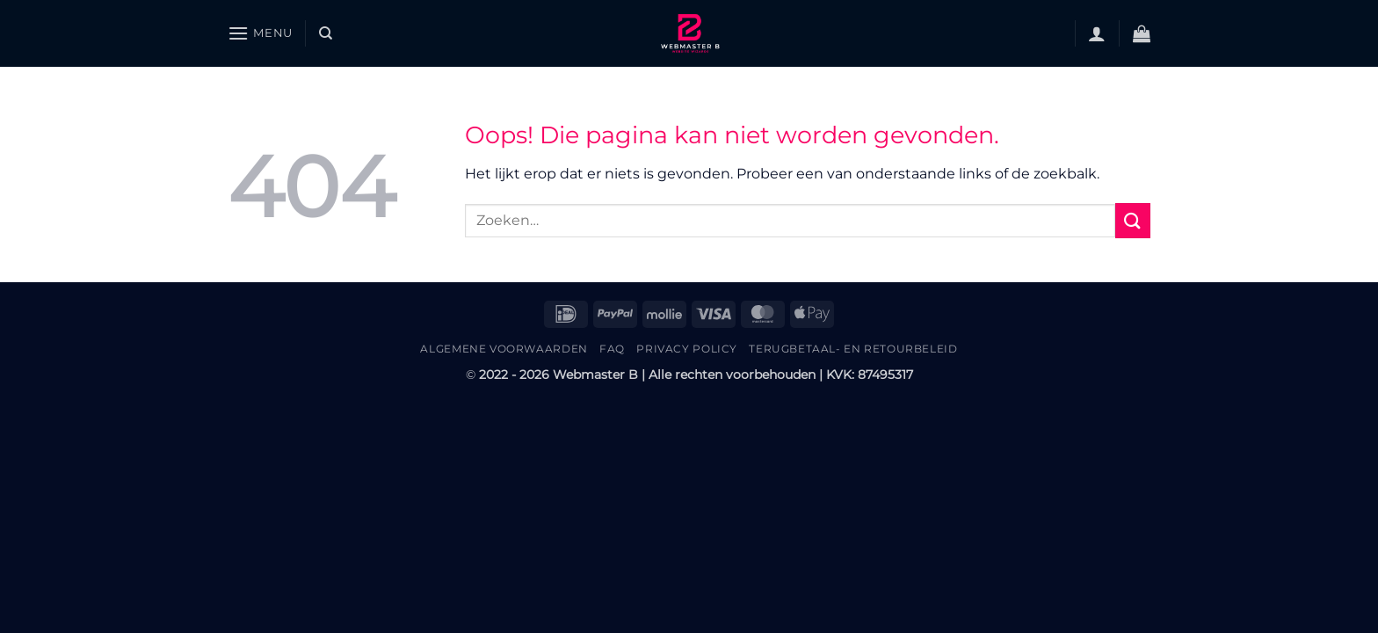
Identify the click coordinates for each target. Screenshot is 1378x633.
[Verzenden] (1132, 220)
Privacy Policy (686, 348)
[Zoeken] (325, 33)
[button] (260, 33)
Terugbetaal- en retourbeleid (853, 348)
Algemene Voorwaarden (503, 348)
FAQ (612, 348)
